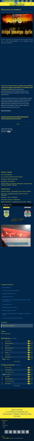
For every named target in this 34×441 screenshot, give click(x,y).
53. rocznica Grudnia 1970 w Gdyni (11, 177)
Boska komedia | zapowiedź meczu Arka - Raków (16, 202)
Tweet (17, 124)
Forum (4, 423)
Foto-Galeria (5, 425)
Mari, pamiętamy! (6, 174)
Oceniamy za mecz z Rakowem (10, 199)
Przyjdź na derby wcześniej (9, 179)
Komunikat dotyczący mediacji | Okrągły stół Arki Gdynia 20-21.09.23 (16, 314)
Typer (4, 427)
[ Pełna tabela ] (17, 361)
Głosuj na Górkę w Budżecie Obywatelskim (12, 318)
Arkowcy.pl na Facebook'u (8, 325)
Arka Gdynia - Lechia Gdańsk (17, 243)
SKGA (4, 422)
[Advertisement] (17, 65)
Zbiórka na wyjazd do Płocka (9, 310)
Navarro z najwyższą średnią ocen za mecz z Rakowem (14, 194)
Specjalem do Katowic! (8, 181)
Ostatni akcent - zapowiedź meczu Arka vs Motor (16, 191)
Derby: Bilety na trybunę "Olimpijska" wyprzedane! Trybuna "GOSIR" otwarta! (16, 184)
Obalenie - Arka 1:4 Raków (9, 197)
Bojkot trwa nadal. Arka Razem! (9, 307)
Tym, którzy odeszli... (7, 304)
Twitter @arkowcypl (6, 333)
